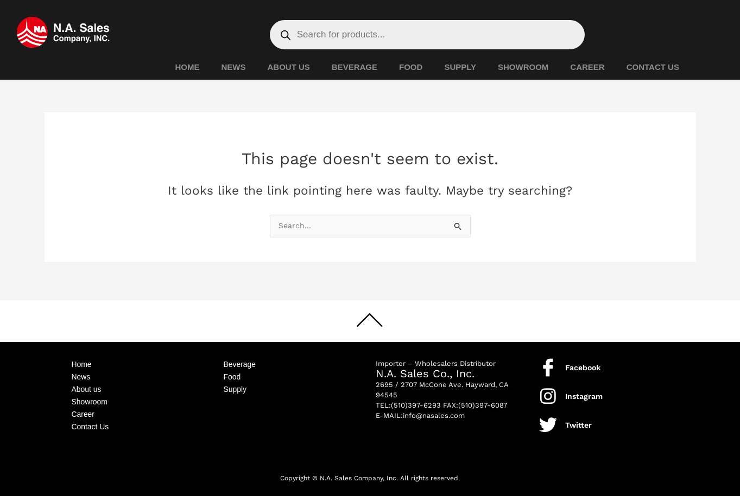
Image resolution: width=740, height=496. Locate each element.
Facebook (582, 362)
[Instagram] (548, 391)
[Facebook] (548, 362)
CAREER (587, 67)
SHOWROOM (523, 67)
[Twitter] (548, 420)
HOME (187, 67)
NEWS (234, 67)
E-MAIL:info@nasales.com (420, 411)
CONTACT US (653, 67)
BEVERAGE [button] (354, 67)
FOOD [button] (410, 67)
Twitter (578, 420)
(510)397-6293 (416, 400)
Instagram (584, 391)
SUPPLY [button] (460, 67)
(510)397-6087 (482, 400)
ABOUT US (289, 67)
